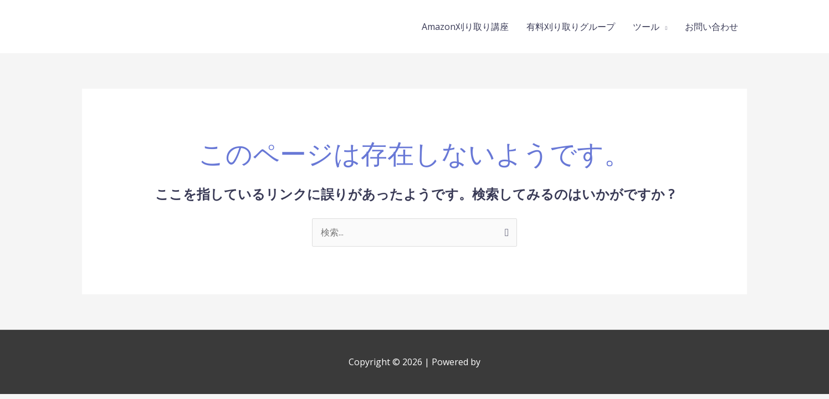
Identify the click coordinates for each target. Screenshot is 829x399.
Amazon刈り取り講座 (465, 27)
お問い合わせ (711, 27)
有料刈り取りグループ (570, 27)
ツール (646, 27)
